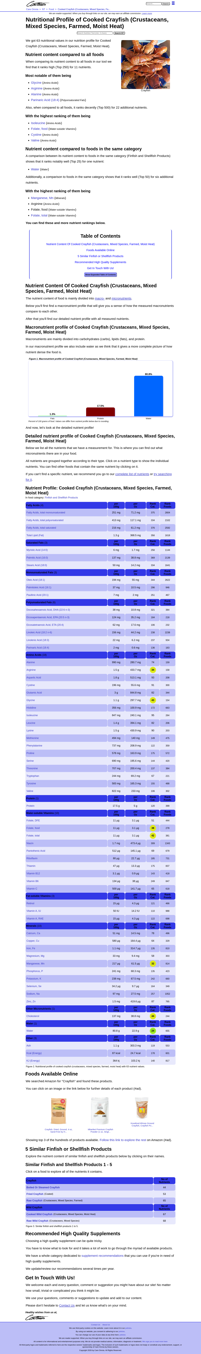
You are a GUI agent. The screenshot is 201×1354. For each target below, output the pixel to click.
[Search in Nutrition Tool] (95, 33)
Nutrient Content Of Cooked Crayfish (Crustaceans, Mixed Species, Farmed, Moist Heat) (100, 244)
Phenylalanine (34, 745)
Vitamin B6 (32, 881)
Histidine (31, 707)
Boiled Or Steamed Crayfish (43, 1187)
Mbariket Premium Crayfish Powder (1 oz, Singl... (100, 1130)
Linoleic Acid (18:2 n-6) (39, 632)
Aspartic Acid (33, 677)
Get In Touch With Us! (100, 268)
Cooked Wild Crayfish (39, 1214)
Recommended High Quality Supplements (100, 262)
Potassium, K (33, 978)
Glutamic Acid (34, 692)
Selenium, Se (33, 986)
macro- (100, 298)
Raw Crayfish (34, 1200)
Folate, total (39, 215)
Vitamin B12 (33, 873)
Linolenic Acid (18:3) (37, 640)
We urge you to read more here (154, 1341)
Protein (30, 805)
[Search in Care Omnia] (154, 3)
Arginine (37, 88)
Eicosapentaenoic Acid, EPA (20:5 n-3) (47, 617)
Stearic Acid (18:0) (36, 565)
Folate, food (39, 129)
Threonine (32, 768)
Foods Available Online (100, 250)
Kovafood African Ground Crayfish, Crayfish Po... (142, 1124)
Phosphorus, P (34, 971)
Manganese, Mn (42, 198)
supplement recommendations (103, 1255)
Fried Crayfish (34, 1194)
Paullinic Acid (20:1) (37, 595)
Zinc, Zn (30, 1001)
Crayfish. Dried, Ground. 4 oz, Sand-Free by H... (58, 1130)
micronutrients (121, 298)
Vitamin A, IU (33, 911)
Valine (35, 140)
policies (128, 1328)
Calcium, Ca (33, 933)
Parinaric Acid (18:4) (45, 100)
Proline (30, 753)
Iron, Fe (30, 948)
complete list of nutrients (132, 474)
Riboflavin (31, 858)
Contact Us (67, 1305)
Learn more (147, 13)
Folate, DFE (33, 820)
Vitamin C (31, 888)
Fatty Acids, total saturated (41, 527)
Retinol (30, 903)
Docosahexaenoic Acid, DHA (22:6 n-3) (48, 609)
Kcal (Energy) (34, 1053)
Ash (28, 1045)
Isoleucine (38, 123)
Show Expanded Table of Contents (100, 275)
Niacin (29, 843)
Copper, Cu (32, 940)
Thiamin (30, 866)
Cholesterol (32, 1016)
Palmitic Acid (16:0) (37, 557)
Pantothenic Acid (35, 850)
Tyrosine (31, 783)
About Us (106, 1325)
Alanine (36, 94)
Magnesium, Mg (35, 956)
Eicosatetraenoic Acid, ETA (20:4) (45, 624)
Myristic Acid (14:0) (37, 550)
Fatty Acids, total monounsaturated (45, 512)
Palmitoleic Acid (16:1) (38, 587)
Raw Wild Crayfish (37, 1220)
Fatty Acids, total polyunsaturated (44, 520)
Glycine (36, 82)
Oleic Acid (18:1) (35, 579)
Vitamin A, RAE (35, 918)
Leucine (30, 723)
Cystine (36, 134)
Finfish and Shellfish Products (61, 497)
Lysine (30, 730)
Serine (30, 760)
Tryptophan (32, 776)
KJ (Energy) (33, 1060)
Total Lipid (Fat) (35, 535)
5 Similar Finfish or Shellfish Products (100, 256)
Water (35, 169)
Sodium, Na (33, 993)
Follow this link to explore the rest (123, 1140)
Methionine (32, 738)
